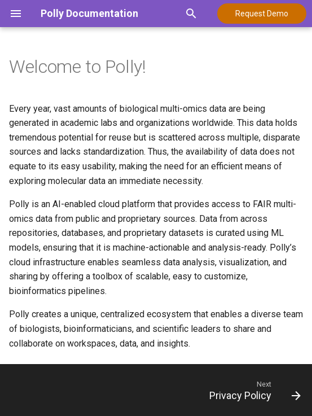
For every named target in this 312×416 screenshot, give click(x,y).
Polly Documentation (89, 13)
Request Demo (261, 13)
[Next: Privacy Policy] (253, 390)
